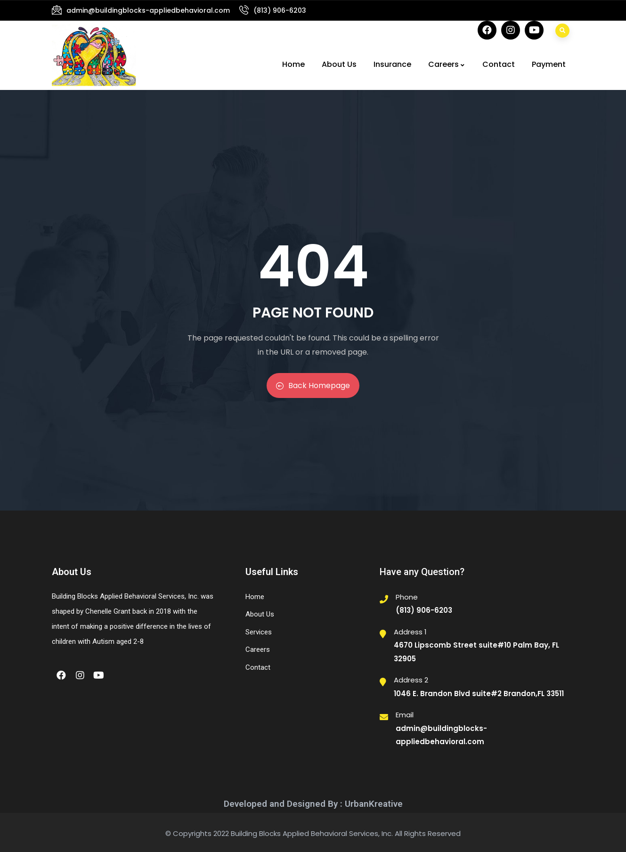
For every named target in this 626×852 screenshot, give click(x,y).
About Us (339, 64)
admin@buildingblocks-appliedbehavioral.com (148, 10)
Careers (446, 64)
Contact (498, 64)
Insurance (392, 64)
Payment (549, 64)
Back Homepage (313, 385)
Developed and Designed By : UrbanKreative (313, 803)
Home (293, 64)
